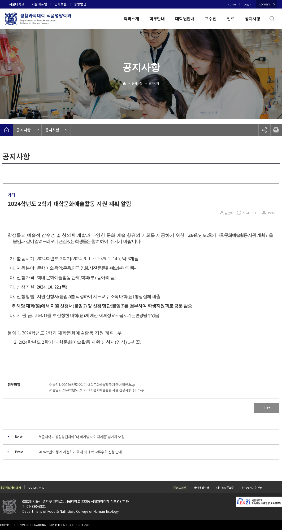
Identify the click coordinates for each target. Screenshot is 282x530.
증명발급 (80, 4)
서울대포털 (39, 4)
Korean (264, 4)
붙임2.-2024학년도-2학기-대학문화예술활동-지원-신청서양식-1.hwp (98, 390)
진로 (230, 18)
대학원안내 (184, 18)
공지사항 (252, 18)
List (267, 407)
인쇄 (276, 130)
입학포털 (60, 4)
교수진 (210, 18)
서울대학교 (16, 4)
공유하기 (264, 130)
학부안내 (157, 18)
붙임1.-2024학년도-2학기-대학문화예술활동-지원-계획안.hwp (93, 384)
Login (247, 4)
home (6, 130)
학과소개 (131, 18)
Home (232, 4)
